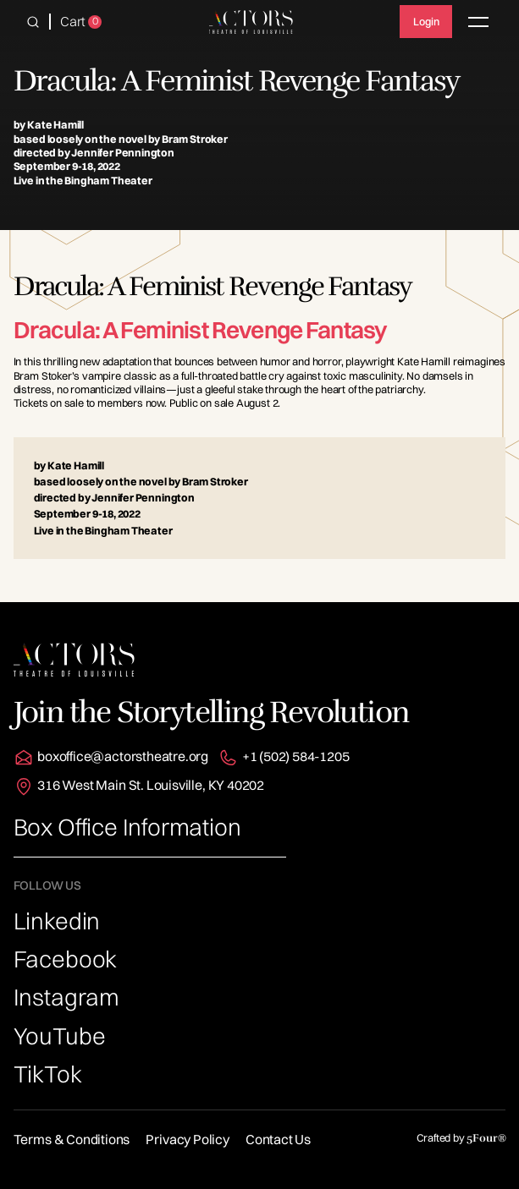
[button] (33, 22)
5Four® (486, 1138)
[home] (251, 22)
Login (426, 21)
